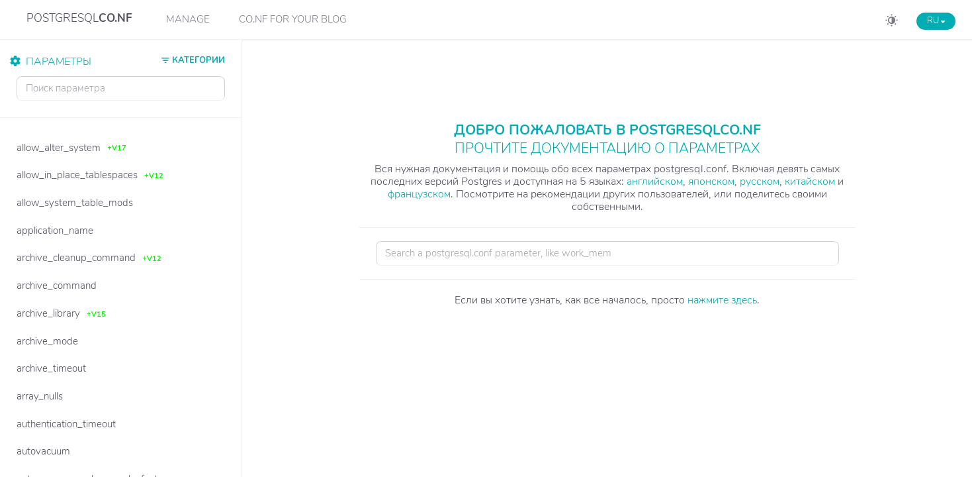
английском (655, 181)
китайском (810, 181)
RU (936, 20)
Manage (188, 19)
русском (759, 181)
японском (711, 181)
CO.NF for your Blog (293, 19)
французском (419, 194)
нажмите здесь (722, 300)
